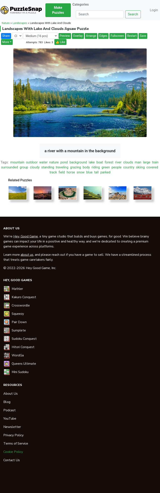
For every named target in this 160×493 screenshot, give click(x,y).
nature (54, 162)
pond (64, 162)
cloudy (35, 167)
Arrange (91, 35)
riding (95, 167)
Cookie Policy (13, 452)
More (5, 42)
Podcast (9, 410)
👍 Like (60, 42)
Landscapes (19, 23)
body (86, 167)
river (118, 162)
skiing (140, 167)
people (116, 167)
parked (105, 172)
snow (81, 172)
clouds (128, 162)
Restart (131, 35)
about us (27, 254)
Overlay (78, 35)
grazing (75, 167)
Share (6, 35)
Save (143, 35)
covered (152, 167)
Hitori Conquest (23, 347)
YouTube (9, 418)
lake (92, 162)
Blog (6, 402)
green (105, 167)
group (24, 167)
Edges (103, 35)
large (146, 162)
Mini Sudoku (20, 372)
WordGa (18, 355)
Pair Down (19, 322)
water (43, 162)
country (128, 167)
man (138, 162)
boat (99, 162)
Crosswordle (21, 305)
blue (89, 172)
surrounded (9, 167)
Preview (65, 35)
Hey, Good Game (25, 236)
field (62, 172)
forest (109, 162)
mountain (17, 162)
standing (47, 167)
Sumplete (19, 330)
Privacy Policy (13, 435)
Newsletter (12, 427)
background (78, 162)
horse (71, 172)
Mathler (17, 289)
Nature (6, 23)
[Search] (100, 14)
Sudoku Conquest (24, 339)
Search (133, 14)
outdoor (32, 162)
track (53, 172)
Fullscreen (117, 35)
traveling (62, 167)
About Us (10, 393)
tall (96, 172)
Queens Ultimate (24, 364)
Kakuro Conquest (24, 297)
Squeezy (18, 314)
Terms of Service (15, 443)
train (155, 162)
